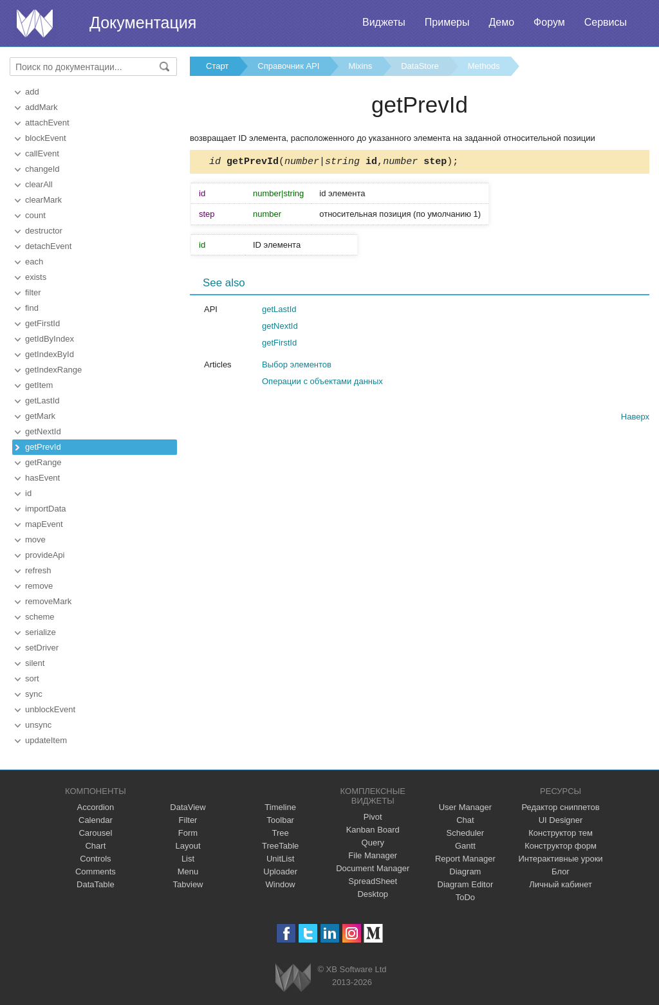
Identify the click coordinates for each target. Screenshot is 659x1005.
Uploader (280, 871)
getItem (39, 385)
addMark (41, 107)
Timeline (280, 807)
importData (45, 508)
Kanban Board (373, 829)
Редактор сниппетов (560, 807)
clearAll (39, 184)
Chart (95, 846)
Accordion (95, 807)
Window (280, 884)
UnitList (280, 858)
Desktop (372, 894)
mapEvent (44, 524)
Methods (484, 66)
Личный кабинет (560, 884)
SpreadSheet (372, 881)
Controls (95, 858)
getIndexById (49, 354)
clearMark (43, 200)
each (34, 261)
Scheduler (466, 833)
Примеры (447, 22)
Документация (142, 23)
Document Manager (372, 868)
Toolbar (280, 820)
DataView (187, 807)
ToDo (465, 897)
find (32, 308)
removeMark (48, 601)
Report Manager (465, 858)
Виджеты (383, 22)
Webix (293, 977)
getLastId (42, 400)
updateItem (46, 740)
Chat (465, 820)
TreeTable (280, 846)
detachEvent (48, 246)
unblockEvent (50, 709)
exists (35, 277)
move (35, 539)
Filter (188, 820)
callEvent (42, 153)
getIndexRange (53, 369)
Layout (187, 846)
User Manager (465, 807)
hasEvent (42, 478)
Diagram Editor (466, 884)
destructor (43, 230)
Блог (561, 871)
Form (188, 833)
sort (32, 678)
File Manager (372, 855)
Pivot (373, 817)
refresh (38, 570)
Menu (188, 871)
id (28, 493)
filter (33, 292)
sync (33, 694)
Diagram (465, 871)
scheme (40, 617)
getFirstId (42, 323)
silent (34, 663)
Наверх (635, 418)
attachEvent (47, 122)
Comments (95, 871)
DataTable (96, 884)
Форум (549, 22)
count (35, 215)
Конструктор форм (560, 846)
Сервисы (605, 22)
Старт (217, 66)
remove (39, 586)
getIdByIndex (49, 339)
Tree (280, 833)
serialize (40, 632)
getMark (40, 416)
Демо (501, 22)
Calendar (96, 820)
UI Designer (561, 820)
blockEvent (45, 138)
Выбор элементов (296, 366)
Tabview (188, 884)
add (32, 92)
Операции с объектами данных (322, 383)
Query (373, 842)
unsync (38, 725)
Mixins (360, 66)
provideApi (44, 555)
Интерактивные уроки (561, 858)
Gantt (465, 846)
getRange (43, 462)
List (187, 858)
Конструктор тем (560, 833)
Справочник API (288, 66)
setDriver (42, 647)
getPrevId (43, 447)
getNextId (43, 431)
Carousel (95, 833)
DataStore (420, 66)
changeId (42, 169)
